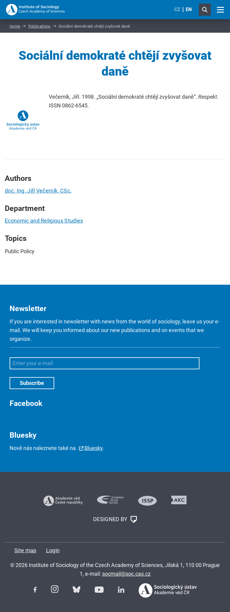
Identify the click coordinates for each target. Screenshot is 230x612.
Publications (39, 26)
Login (53, 550)
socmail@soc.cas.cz (126, 574)
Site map (25, 550)
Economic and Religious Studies (44, 221)
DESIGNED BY (115, 520)
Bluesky (93, 448)
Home (15, 26)
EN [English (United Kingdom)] (189, 9)
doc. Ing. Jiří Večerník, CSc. (38, 191)
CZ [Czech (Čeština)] (177, 9)
